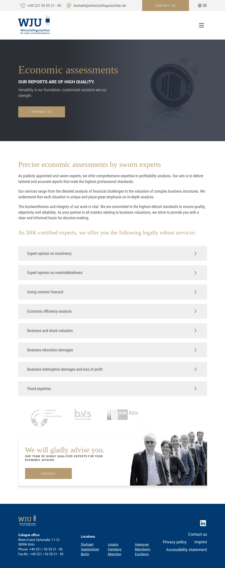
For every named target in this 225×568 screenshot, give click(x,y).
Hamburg (114, 549)
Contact (48, 474)
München (114, 554)
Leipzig (113, 544)
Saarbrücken (90, 549)
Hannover (142, 544)
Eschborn (142, 554)
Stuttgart (87, 544)
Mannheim (142, 549)
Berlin (85, 554)
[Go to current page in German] (202, 5)
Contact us (41, 111)
